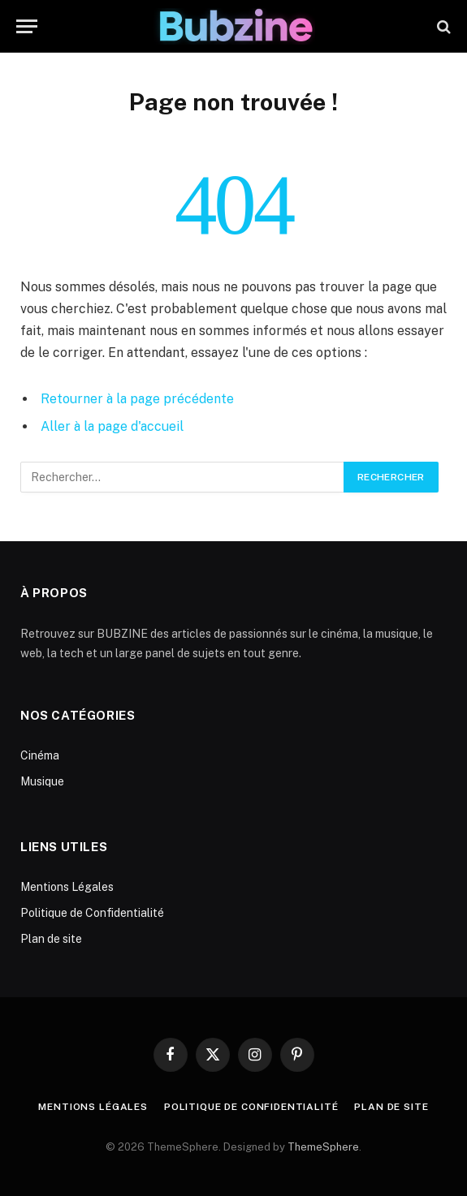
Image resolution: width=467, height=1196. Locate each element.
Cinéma (39, 755)
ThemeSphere (323, 1147)
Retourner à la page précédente (137, 399)
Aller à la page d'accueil (112, 426)
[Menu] (26, 26)
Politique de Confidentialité (92, 912)
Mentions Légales (67, 886)
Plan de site (51, 938)
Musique (42, 781)
